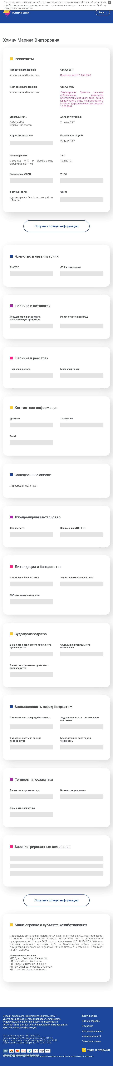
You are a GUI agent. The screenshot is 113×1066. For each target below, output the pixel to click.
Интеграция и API (91, 1036)
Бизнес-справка (91, 1021)
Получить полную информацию (57, 226)
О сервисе (87, 1026)
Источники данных (92, 1031)
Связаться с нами (91, 1041)
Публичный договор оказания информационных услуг (21, 1055)
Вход (101, 12)
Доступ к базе (89, 1016)
